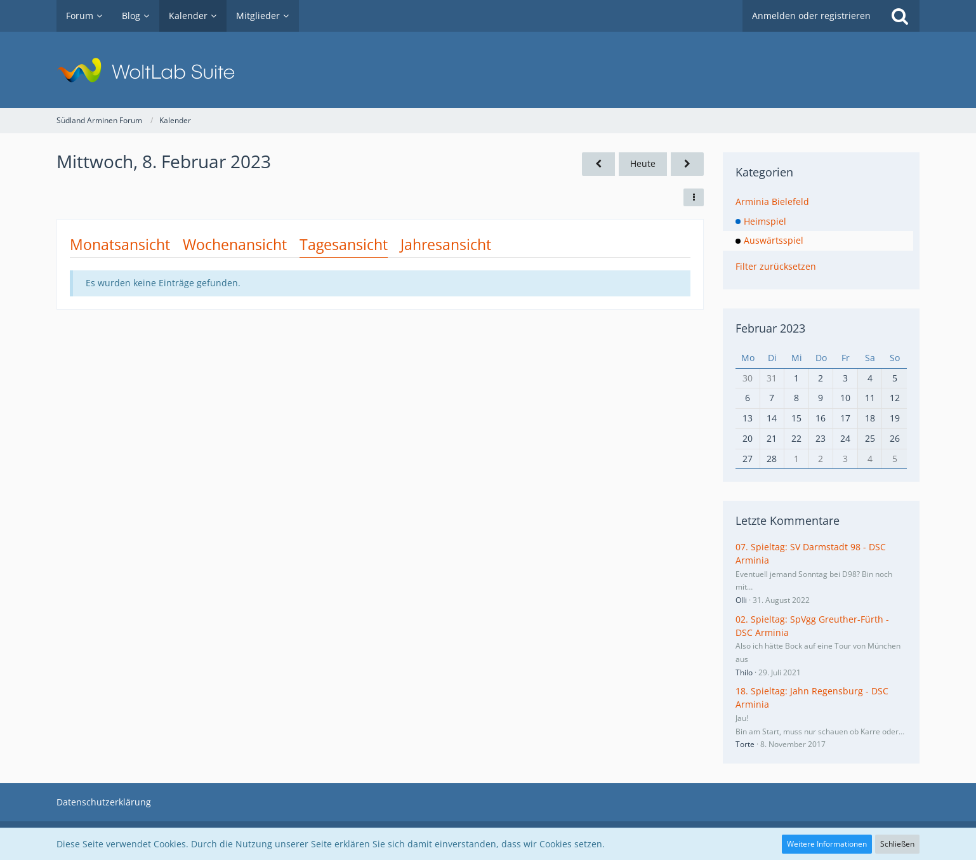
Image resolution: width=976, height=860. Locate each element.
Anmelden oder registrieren (811, 16)
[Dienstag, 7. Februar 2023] (598, 164)
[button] (693, 197)
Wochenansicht (235, 244)
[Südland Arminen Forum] (488, 70)
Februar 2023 (770, 328)
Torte (745, 744)
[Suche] (900, 16)
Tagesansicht (344, 244)
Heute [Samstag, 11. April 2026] (643, 163)
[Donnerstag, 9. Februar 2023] (687, 164)
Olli (741, 600)
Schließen (897, 843)
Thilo (744, 672)
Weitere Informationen (827, 843)
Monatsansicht (120, 244)
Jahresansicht (445, 244)
